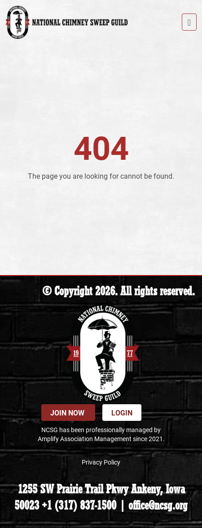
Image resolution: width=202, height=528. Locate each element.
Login (121, 412)
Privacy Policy (101, 462)
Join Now (68, 412)
